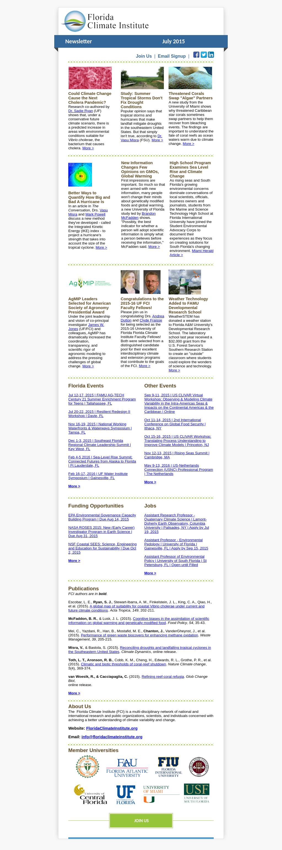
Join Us (144, 56)
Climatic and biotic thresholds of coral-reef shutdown (123, 664)
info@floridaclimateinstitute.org (112, 737)
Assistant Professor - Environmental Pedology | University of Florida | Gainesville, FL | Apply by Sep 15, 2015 (176, 544)
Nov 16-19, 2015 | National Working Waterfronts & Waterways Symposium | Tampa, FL (100, 428)
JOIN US (141, 820)
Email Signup (172, 56)
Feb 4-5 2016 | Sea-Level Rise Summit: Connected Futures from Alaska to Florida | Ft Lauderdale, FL (102, 461)
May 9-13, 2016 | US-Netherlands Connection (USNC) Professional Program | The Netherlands (178, 469)
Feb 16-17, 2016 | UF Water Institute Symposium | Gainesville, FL (98, 476)
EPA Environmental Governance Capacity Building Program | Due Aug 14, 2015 (102, 517)
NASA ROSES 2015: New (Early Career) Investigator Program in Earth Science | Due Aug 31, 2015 (101, 531)
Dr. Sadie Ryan (80, 111)
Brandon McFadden (138, 215)
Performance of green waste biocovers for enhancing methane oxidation (139, 635)
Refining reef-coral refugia (163, 676)
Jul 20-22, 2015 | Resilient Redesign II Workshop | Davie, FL (99, 414)
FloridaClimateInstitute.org (111, 728)
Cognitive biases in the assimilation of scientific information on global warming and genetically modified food (138, 621)
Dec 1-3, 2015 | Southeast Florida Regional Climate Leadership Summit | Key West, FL (99, 445)
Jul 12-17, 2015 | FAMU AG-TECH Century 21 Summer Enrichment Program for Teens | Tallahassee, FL (102, 399)
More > (88, 148)
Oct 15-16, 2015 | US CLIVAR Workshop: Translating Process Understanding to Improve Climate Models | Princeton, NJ (177, 440)
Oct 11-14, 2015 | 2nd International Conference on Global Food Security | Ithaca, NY (175, 424)
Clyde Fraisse (151, 320)
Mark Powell (95, 214)
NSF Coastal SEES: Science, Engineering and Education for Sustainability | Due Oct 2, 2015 (102, 548)
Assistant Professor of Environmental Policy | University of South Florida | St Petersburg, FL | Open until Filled (175, 560)
